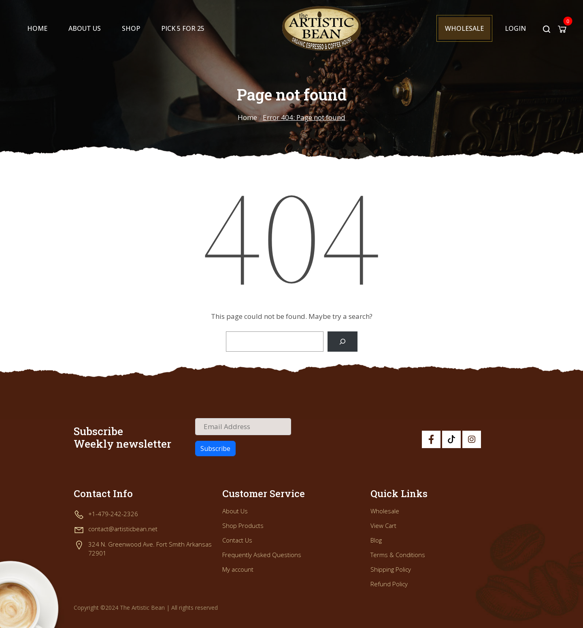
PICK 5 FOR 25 (182, 28)
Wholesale (464, 28)
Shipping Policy (390, 569)
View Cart (383, 525)
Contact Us (237, 540)
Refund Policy (389, 584)
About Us (84, 28)
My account (237, 569)
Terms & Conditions (397, 555)
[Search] (342, 341)
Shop (131, 28)
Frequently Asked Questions (261, 555)
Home (37, 28)
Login (515, 28)
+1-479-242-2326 (113, 514)
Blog (376, 540)
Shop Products (243, 525)
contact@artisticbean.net (122, 529)
